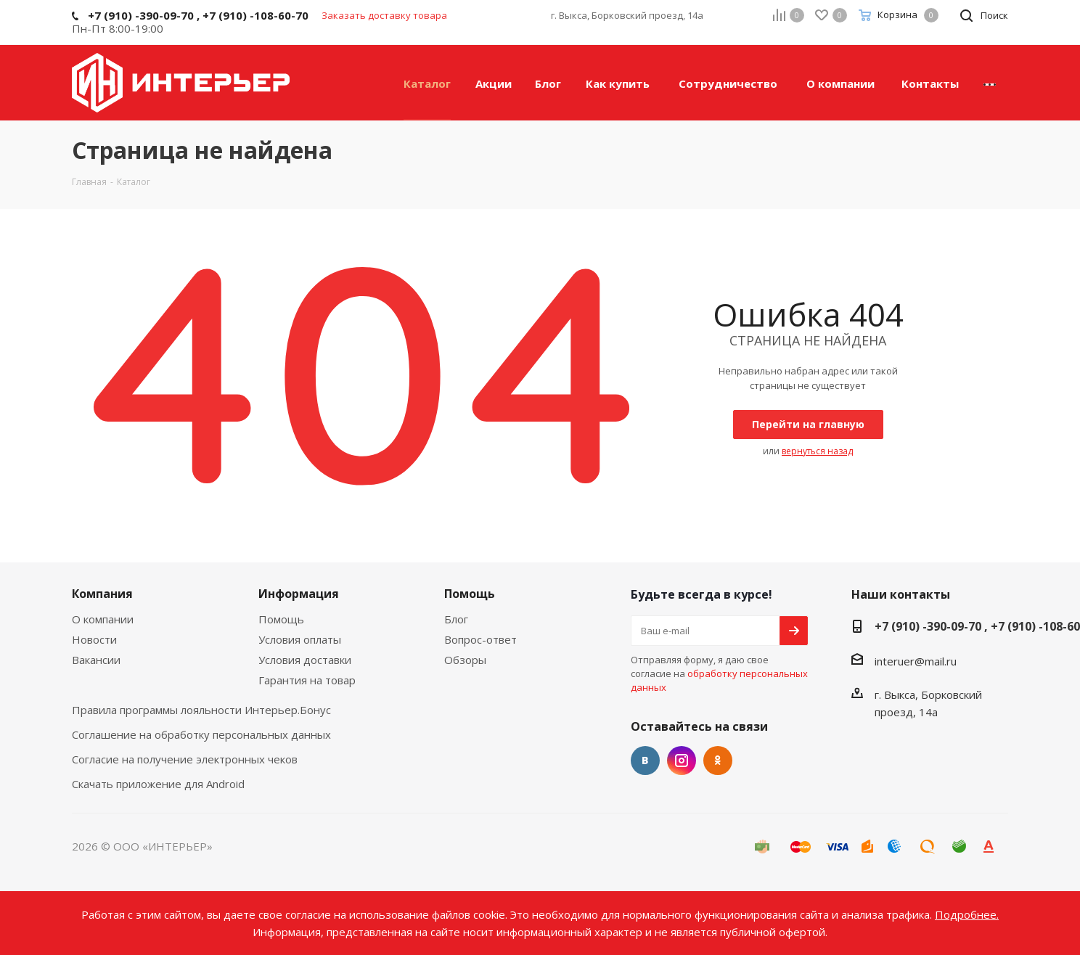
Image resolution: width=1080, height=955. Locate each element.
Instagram (681, 760)
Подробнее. (967, 914)
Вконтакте (645, 760)
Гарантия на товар (307, 680)
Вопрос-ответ (480, 639)
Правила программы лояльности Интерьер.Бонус (201, 709)
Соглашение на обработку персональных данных (201, 734)
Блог (456, 619)
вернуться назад (817, 451)
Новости (94, 639)
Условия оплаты (299, 639)
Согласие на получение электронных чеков (185, 759)
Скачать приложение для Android (158, 783)
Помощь (281, 619)
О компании (103, 619)
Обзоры (465, 659)
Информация (298, 594)
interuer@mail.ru (916, 661)
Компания (102, 594)
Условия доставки (304, 659)
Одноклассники (717, 760)
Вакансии (96, 659)
